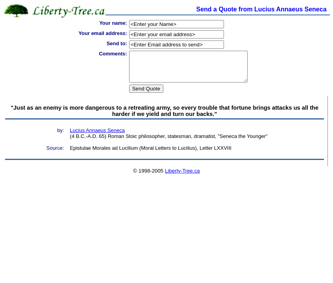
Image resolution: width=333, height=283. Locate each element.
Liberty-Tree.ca (182, 177)
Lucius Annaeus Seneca (97, 136)
